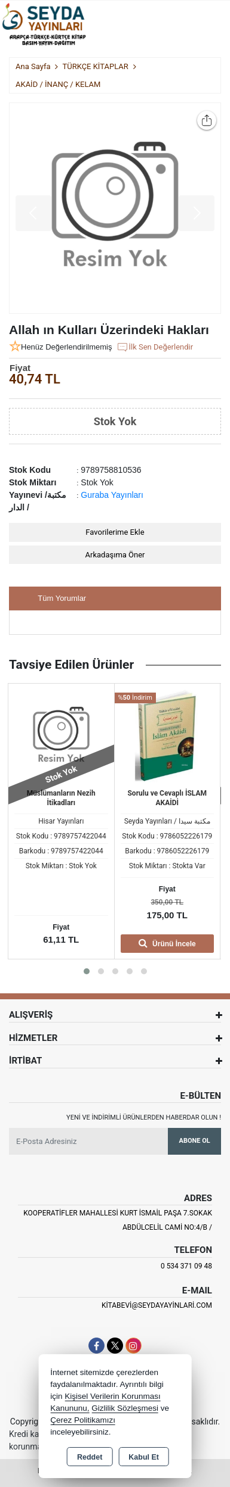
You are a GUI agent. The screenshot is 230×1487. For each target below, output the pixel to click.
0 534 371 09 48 (186, 1266)
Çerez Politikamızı (82, 1420)
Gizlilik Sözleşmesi (124, 1408)
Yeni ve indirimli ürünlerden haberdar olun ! (143, 1117)
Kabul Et (143, 1457)
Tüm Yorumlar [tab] (62, 598)
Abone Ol (194, 1141)
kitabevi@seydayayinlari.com (157, 1305)
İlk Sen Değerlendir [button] (154, 347)
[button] (86, 971)
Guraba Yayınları (112, 495)
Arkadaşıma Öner (115, 554)
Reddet (89, 1457)
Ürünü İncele (167, 943)
